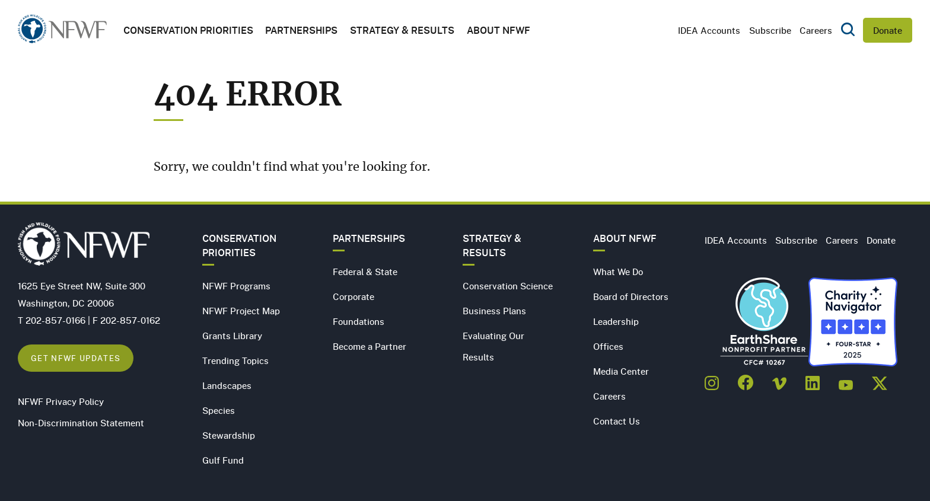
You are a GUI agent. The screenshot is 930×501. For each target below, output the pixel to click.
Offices (608, 346)
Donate (887, 30)
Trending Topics (235, 360)
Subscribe (770, 30)
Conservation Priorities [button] (188, 30)
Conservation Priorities (239, 245)
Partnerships (301, 30)
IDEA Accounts (709, 30)
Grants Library (232, 335)
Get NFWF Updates (75, 357)
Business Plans (494, 310)
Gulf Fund (223, 460)
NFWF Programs (236, 285)
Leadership (616, 321)
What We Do (618, 271)
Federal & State (365, 271)
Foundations (358, 321)
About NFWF (625, 238)
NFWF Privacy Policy (61, 401)
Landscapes (226, 385)
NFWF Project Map (241, 310)
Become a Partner (369, 346)
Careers (816, 30)
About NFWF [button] (498, 30)
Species (218, 410)
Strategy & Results (402, 30)
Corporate (353, 296)
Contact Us (616, 420)
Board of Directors (630, 296)
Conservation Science (508, 285)
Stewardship (228, 435)
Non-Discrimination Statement (81, 422)
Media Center (621, 371)
